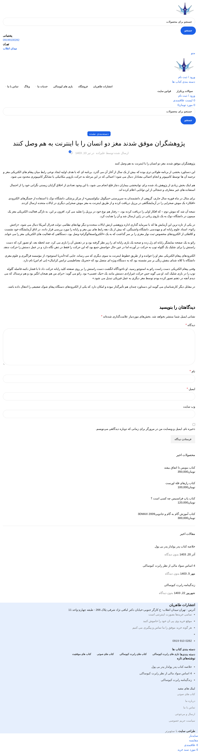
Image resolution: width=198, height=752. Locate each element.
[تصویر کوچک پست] (173, 542)
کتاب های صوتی (186, 694)
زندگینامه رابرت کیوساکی (176, 679)
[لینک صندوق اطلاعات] (99, 366)
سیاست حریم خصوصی (182, 720)
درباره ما (190, 700)
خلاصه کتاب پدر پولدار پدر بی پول (171, 666)
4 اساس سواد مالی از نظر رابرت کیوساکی (165, 673)
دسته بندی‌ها (187, 654)
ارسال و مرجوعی (185, 714)
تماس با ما (189, 707)
